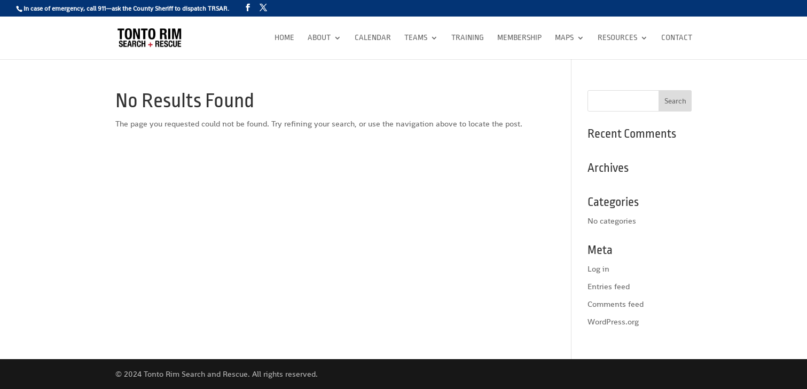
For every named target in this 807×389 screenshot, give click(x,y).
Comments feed (615, 304)
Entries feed (608, 286)
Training (467, 38)
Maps (564, 38)
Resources (617, 38)
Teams (415, 38)
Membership (519, 38)
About (319, 38)
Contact (676, 38)
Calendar (373, 38)
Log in (598, 269)
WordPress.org (613, 321)
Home (284, 38)
